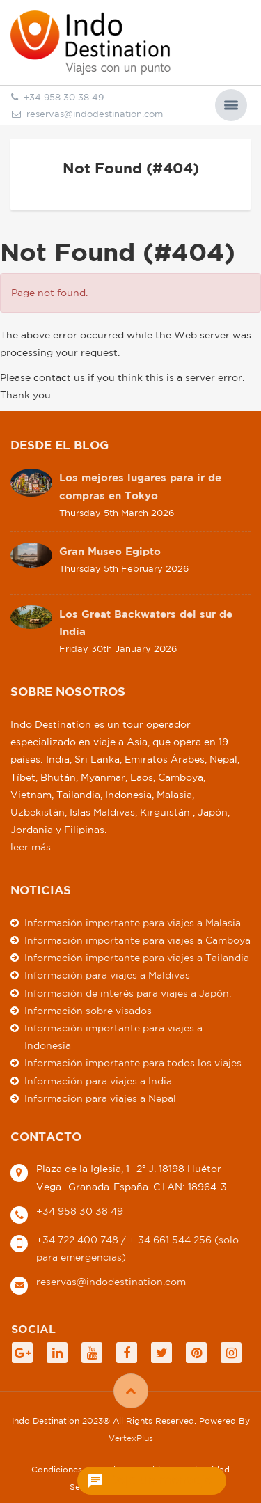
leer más (30, 846)
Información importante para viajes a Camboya (137, 940)
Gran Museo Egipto (110, 551)
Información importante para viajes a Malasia (132, 922)
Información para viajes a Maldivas (107, 975)
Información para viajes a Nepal (100, 1098)
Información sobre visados (88, 1010)
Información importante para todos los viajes (133, 1062)
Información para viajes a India (98, 1081)
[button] (231, 105)
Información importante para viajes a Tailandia (136, 957)
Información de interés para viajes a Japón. (127, 993)
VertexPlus (131, 1437)
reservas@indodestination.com (87, 114)
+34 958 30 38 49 (79, 1211)
